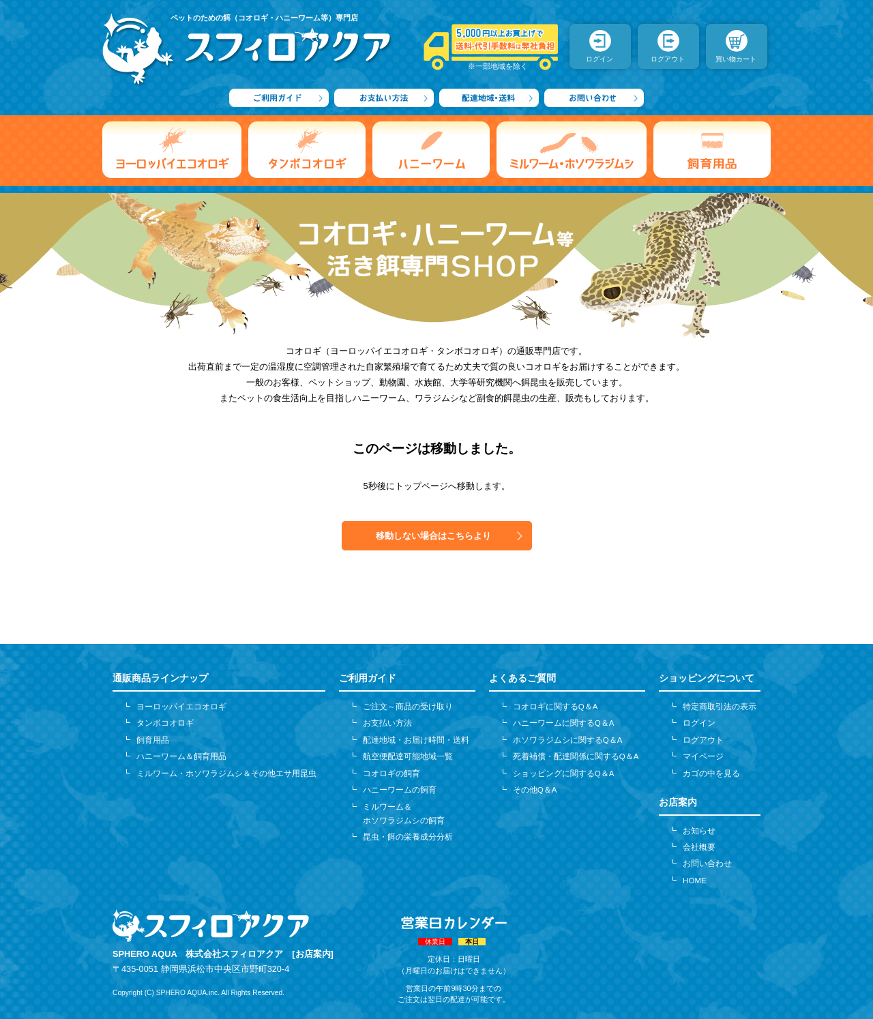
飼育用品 (152, 740)
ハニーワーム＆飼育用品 (181, 756)
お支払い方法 (387, 723)
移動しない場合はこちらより (433, 536)
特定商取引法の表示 (719, 707)
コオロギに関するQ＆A (555, 707)
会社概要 (699, 847)
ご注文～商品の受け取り (408, 707)
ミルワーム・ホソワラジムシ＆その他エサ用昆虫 (226, 773)
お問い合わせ (707, 863)
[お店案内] (313, 954)
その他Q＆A (535, 790)
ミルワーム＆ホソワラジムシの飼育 (404, 814)
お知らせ (699, 831)
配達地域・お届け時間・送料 (416, 740)
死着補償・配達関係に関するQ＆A (576, 756)
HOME (695, 880)
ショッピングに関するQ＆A (564, 773)
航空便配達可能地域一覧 (408, 756)
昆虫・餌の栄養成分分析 (408, 837)
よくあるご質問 (522, 678)
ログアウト (703, 740)
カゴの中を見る (711, 773)
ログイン (699, 723)
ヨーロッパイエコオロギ (181, 707)
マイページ (703, 756)
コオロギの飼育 (391, 773)
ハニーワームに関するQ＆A (564, 723)
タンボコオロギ (165, 723)
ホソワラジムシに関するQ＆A (568, 740)
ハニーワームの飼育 (399, 790)
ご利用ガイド (367, 678)
